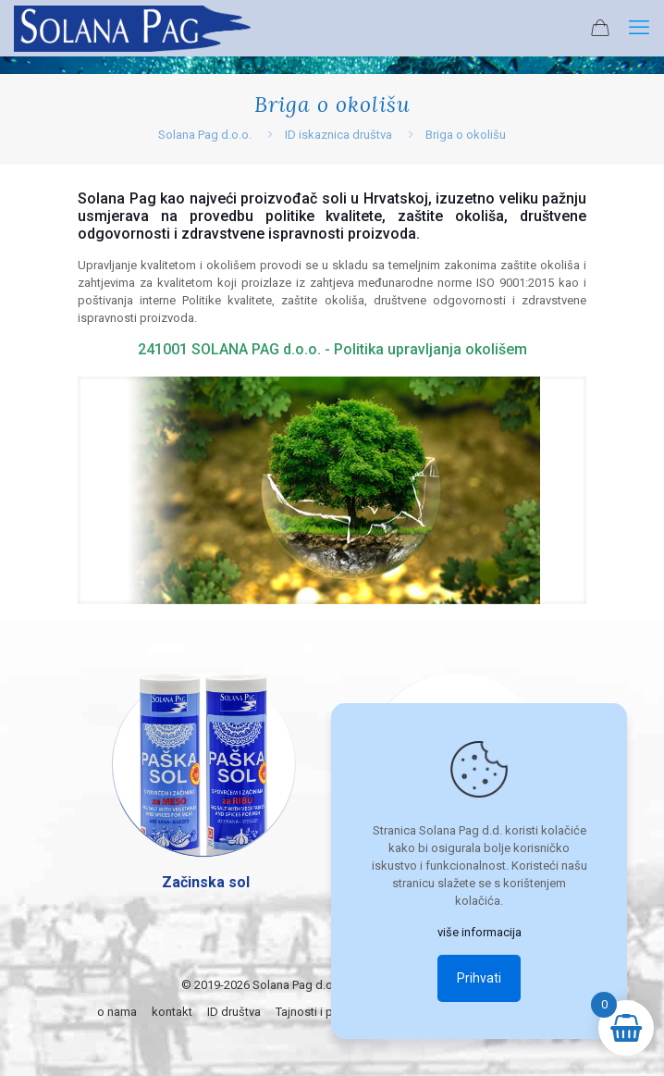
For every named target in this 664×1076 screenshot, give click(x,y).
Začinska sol (206, 882)
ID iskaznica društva (338, 135)
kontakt (172, 1012)
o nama (117, 1012)
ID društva (234, 1012)
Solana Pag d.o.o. (205, 135)
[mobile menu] (639, 27)
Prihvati (479, 978)
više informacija (479, 932)
